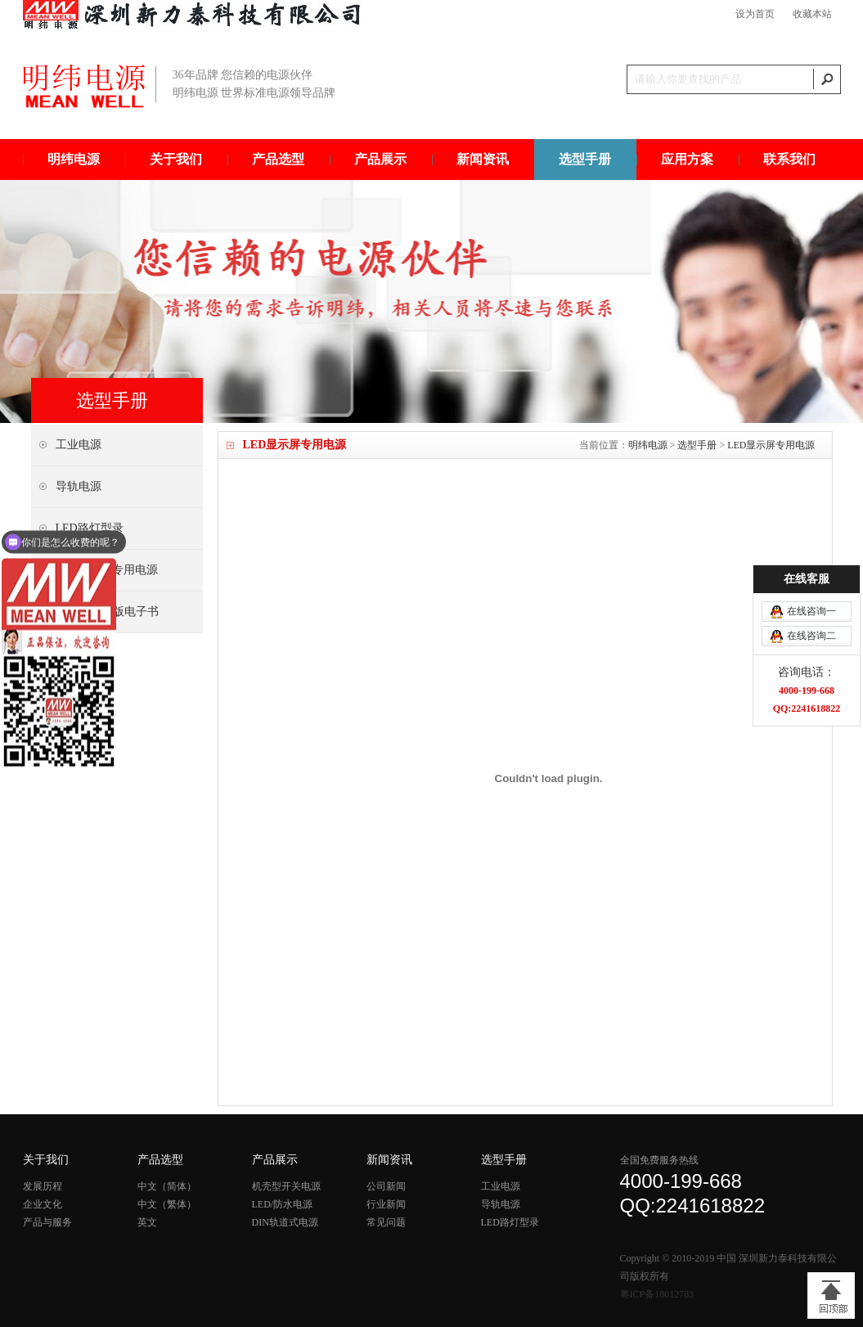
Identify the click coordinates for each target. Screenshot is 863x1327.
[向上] (831, 1295)
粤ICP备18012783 (657, 1294)
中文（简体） (166, 1186)
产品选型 (278, 159)
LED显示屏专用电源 (771, 445)
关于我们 (176, 159)
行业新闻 (386, 1204)
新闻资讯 (482, 159)
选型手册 (585, 159)
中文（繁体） (166, 1204)
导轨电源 (500, 1204)
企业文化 (42, 1204)
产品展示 (380, 159)
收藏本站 (812, 14)
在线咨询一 (811, 561)
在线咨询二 (811, 586)
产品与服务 (47, 1222)
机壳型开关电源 (286, 1186)
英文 (147, 1222)
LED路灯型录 (510, 1222)
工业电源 (500, 1186)
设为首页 (755, 14)
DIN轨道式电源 (285, 1222)
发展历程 (42, 1186)
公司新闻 (386, 1186)
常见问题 (386, 1222)
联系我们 (789, 159)
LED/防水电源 (282, 1204)
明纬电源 (73, 159)
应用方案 (687, 159)
